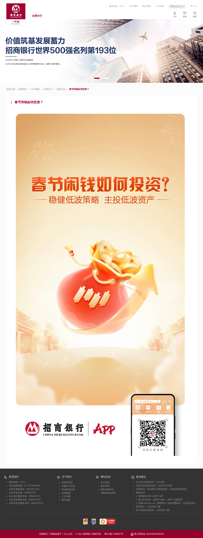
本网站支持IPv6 (177, 6)
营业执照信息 (68, 489)
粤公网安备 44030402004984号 (147, 533)
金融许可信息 (68, 486)
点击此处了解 (153, 506)
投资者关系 (67, 482)
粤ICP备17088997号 (117, 534)
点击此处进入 (189, 503)
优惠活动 (60, 89)
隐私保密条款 (107, 489)
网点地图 (146, 6)
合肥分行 (37, 15)
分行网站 (133, 6)
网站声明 (105, 486)
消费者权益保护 (108, 493)
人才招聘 (159, 6)
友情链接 (66, 493)
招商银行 (22, 89)
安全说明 (105, 482)
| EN (195, 6)
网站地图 (66, 500)
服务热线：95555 (117, 6)
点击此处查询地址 (178, 489)
